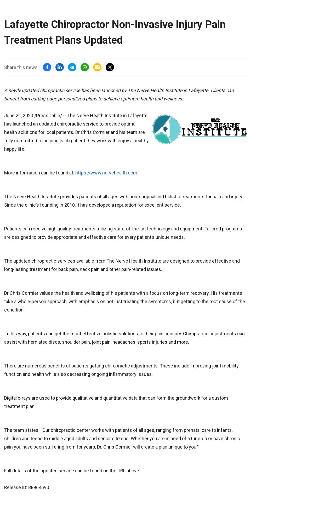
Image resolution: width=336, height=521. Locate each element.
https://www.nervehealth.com (106, 172)
